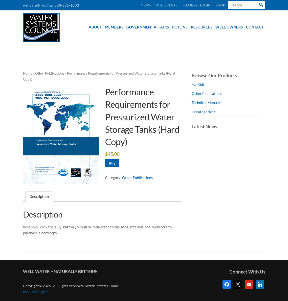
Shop (220, 5)
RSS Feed (30, 292)
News (146, 5)
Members (114, 27)
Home (27, 73)
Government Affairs (147, 27)
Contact (255, 27)
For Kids (198, 84)
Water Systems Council (41, 27)
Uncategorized (204, 111)
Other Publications (49, 73)
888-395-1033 (66, 5)
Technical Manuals (207, 102)
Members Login (196, 5)
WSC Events (166, 5)
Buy (112, 163)
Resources (202, 27)
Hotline (180, 27)
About (95, 27)
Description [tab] (39, 196)
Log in (43, 292)
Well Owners (229, 27)
